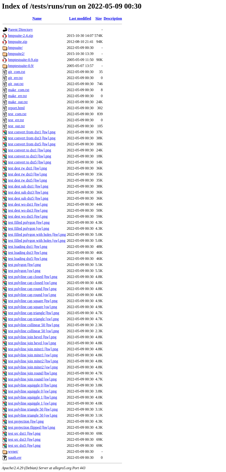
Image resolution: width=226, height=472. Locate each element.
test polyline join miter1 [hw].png (33, 349)
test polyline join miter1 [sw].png (33, 355)
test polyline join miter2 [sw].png (33, 367)
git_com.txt (16, 72)
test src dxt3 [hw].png (24, 439)
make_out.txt (18, 102)
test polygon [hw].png (24, 265)
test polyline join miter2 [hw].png (33, 361)
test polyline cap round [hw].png (32, 289)
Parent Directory (20, 30)
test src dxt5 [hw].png (24, 445)
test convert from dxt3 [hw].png (31, 138)
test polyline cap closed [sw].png (32, 283)
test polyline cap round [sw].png (32, 295)
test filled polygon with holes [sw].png (36, 240)
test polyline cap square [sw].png (32, 307)
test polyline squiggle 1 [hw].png (32, 397)
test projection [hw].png (26, 421)
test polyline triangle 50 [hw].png (33, 409)
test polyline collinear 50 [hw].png (33, 325)
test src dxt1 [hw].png (24, 433)
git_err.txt (15, 78)
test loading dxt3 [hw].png (27, 253)
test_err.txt (16, 120)
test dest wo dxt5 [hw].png (28, 216)
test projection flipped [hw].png (31, 427)
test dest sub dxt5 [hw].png (28, 198)
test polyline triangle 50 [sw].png (32, 415)
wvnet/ (13, 451)
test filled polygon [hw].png (29, 222)
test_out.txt (16, 126)
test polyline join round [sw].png (32, 379)
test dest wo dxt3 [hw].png (28, 210)
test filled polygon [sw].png (28, 228)
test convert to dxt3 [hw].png (29, 156)
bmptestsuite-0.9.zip (23, 60)
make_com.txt (18, 90)
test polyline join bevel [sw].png (32, 343)
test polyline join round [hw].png (32, 373)
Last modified (80, 18)
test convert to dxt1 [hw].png (29, 150)
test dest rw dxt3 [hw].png (27, 174)
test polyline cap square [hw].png (33, 301)
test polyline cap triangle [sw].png (33, 319)
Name (37, 18)
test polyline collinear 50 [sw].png (33, 331)
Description (113, 18)
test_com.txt (17, 114)
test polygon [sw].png (24, 271)
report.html (16, 108)
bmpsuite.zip (17, 42)
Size (98, 18)
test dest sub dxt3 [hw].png (28, 192)
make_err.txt (17, 96)
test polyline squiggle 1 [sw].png (32, 403)
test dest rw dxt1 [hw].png (27, 168)
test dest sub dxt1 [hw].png (28, 186)
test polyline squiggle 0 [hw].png (32, 385)
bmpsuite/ (15, 48)
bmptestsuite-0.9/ (21, 66)
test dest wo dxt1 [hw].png (28, 204)
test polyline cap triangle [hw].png (33, 313)
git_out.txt (15, 84)
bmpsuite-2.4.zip (20, 36)
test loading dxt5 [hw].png (27, 259)
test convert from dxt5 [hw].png (31, 144)
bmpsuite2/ (16, 54)
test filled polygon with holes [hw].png (37, 234)
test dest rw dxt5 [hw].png (27, 180)
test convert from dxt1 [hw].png (31, 132)
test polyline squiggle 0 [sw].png (32, 391)
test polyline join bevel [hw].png (32, 337)
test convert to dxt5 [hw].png (29, 162)
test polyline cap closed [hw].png (32, 277)
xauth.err (14, 457)
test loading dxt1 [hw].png (27, 247)
